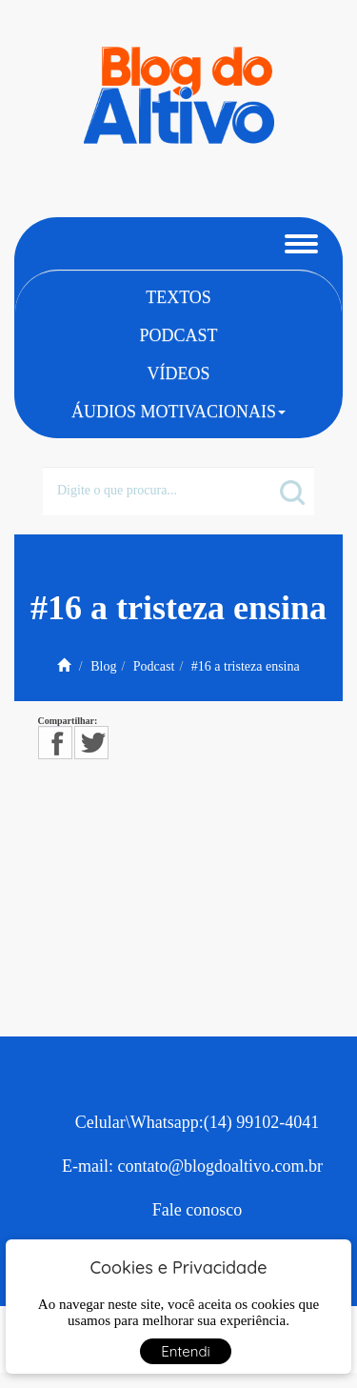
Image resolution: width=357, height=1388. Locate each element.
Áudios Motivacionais (178, 411)
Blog (103, 666)
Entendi (185, 1351)
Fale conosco (197, 1209)
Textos (178, 297)
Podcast (178, 335)
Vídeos (179, 373)
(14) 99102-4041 (261, 1122)
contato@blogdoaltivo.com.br (220, 1166)
